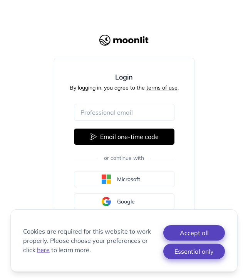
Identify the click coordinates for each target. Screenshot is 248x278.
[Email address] (124, 112)
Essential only (194, 251)
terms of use (162, 87)
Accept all (194, 233)
